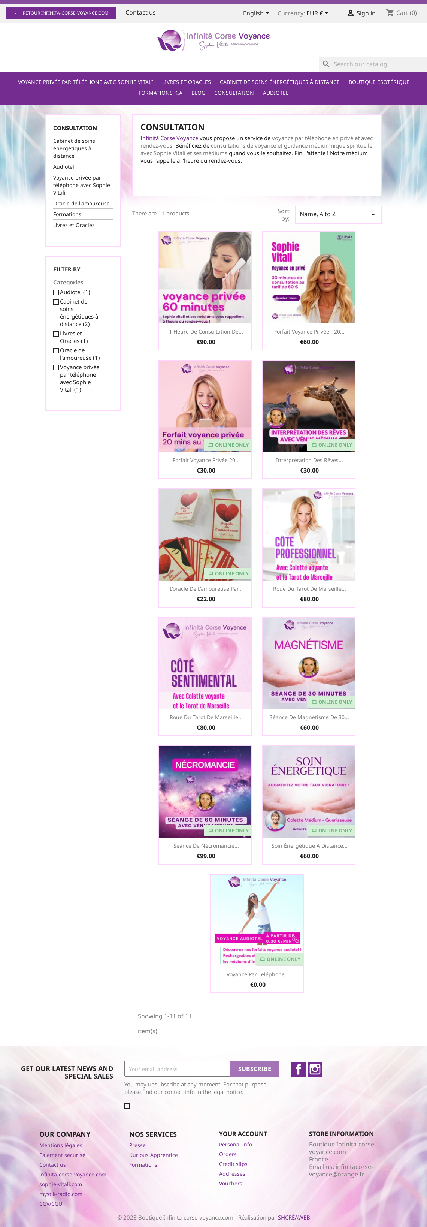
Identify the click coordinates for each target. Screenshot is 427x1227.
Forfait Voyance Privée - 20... (309, 331)
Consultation (234, 92)
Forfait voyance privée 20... (206, 460)
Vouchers (230, 1183)
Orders (228, 1154)
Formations (67, 214)
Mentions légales (60, 1145)
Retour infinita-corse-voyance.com (61, 13)
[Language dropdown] (257, 13)
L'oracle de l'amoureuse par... (206, 588)
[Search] (373, 64)
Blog (198, 92)
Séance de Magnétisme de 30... (309, 717)
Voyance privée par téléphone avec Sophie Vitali (85, 81)
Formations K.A (160, 92)
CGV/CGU (50, 1203)
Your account (243, 1134)
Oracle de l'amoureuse (81, 203)
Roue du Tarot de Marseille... (309, 588)
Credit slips (233, 1163)
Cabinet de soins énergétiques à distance (280, 81)
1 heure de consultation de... (206, 331)
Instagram (315, 1069)
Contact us (140, 12)
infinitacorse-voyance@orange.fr (341, 1170)
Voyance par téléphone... (258, 974)
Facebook (298, 1069)
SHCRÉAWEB (294, 1217)
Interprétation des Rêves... (309, 460)
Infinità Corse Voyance (169, 138)
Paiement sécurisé (62, 1154)
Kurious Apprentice (153, 1154)
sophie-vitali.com (60, 1184)
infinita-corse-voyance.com (72, 1174)
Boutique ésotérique (379, 81)
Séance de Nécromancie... (206, 845)
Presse (137, 1145)
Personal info (235, 1144)
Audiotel (275, 92)
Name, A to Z (339, 214)
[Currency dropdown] (318, 13)
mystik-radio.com (60, 1193)
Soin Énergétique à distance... (310, 845)
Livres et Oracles (186, 81)
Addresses (232, 1173)
